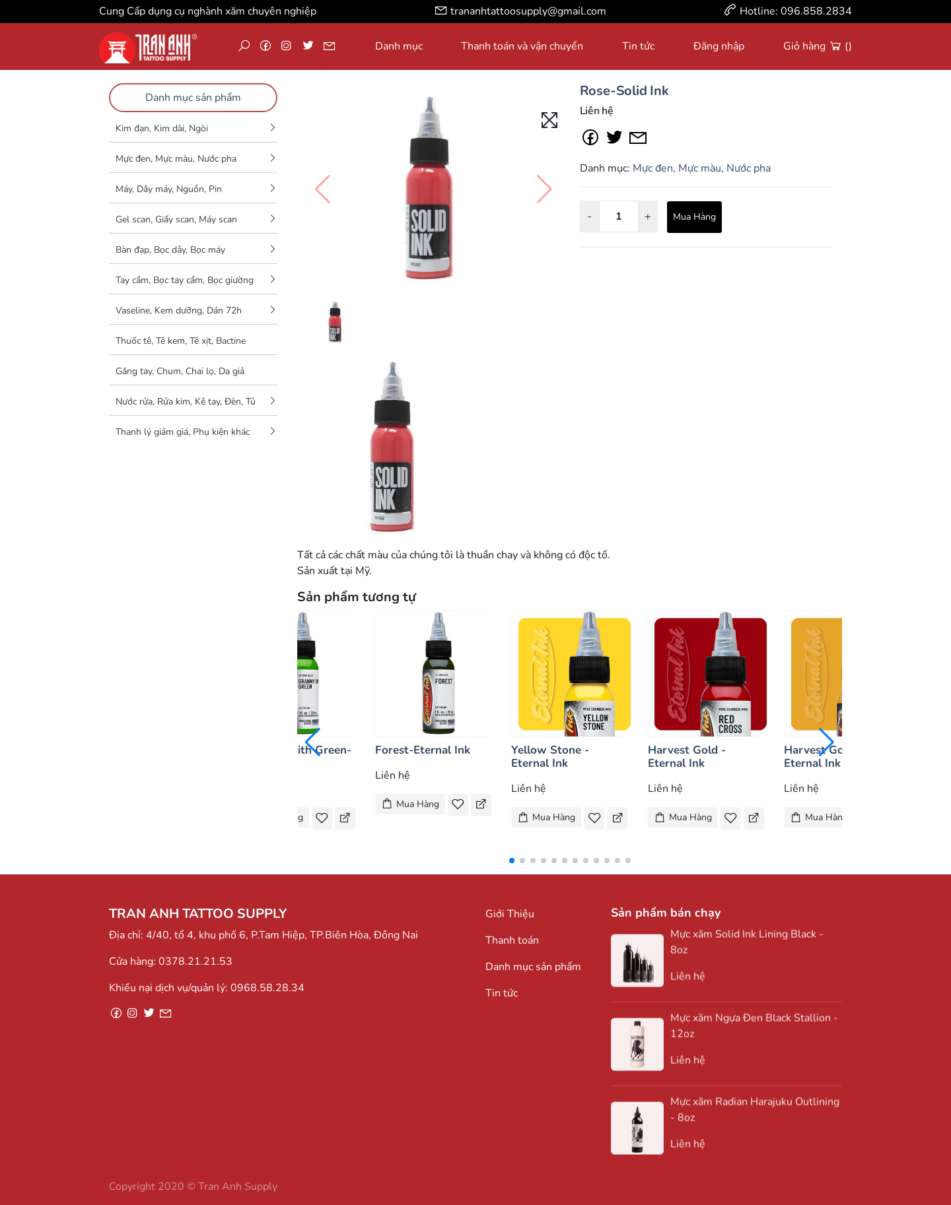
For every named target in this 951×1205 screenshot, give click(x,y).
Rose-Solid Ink (624, 91)
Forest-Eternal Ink (422, 750)
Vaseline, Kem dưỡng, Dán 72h (179, 310)
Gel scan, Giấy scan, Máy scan (176, 219)
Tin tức (638, 46)
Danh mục (399, 46)
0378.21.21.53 (195, 961)
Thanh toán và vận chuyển (522, 46)
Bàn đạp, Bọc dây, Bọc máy (170, 250)
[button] (511, 860)
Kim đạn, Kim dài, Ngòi (162, 128)
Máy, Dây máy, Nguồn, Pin (169, 189)
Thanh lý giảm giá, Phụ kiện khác (183, 432)
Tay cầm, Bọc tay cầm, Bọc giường (185, 280)
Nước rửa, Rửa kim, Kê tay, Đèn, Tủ (186, 401)
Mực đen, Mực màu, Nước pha (176, 158)
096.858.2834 (816, 11)
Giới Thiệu (509, 914)
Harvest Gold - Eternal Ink (687, 756)
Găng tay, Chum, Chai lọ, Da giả (180, 371)
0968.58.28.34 (267, 988)
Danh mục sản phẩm (193, 97)
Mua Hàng (694, 217)
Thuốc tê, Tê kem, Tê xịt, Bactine (181, 341)
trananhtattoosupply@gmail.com (528, 11)
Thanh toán (512, 940)
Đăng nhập (718, 46)
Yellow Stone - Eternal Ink (550, 756)
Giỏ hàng (817, 46)
